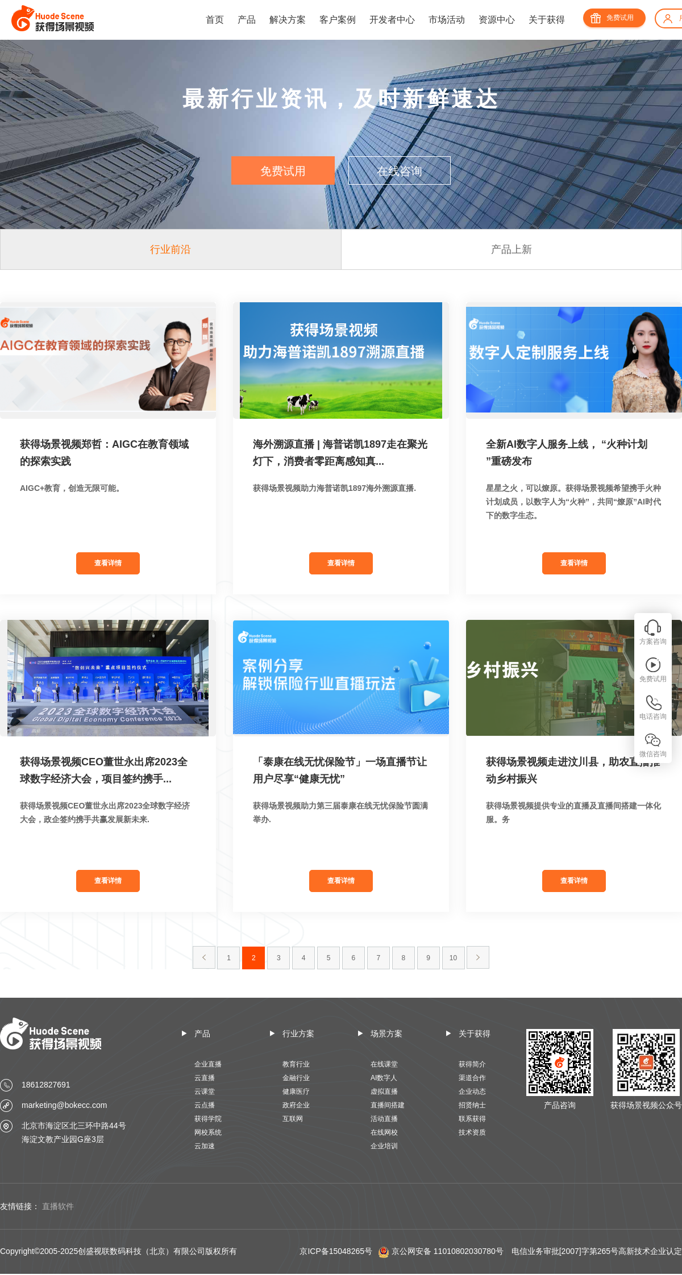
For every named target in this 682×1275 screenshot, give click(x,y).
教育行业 (296, 1064)
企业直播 (208, 1064)
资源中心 (497, 19)
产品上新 (511, 249)
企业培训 (384, 1146)
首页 (215, 19)
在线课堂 (384, 1064)
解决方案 (287, 19)
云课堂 (204, 1091)
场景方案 (386, 1033)
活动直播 (384, 1119)
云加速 (204, 1146)
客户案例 (337, 19)
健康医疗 (296, 1091)
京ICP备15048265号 (336, 1251)
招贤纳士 (472, 1105)
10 (453, 958)
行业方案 (298, 1033)
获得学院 (208, 1119)
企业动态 (472, 1091)
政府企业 (296, 1105)
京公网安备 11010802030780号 (448, 1251)
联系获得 (472, 1119)
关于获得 (547, 19)
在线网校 (384, 1132)
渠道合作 (472, 1078)
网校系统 (208, 1132)
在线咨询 (399, 171)
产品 (247, 19)
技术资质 (472, 1132)
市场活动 (447, 19)
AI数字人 (384, 1078)
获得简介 (472, 1064)
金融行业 (296, 1078)
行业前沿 (170, 249)
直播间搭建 (388, 1105)
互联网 (292, 1119)
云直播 (204, 1078)
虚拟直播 (384, 1091)
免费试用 (620, 18)
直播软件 (58, 1206)
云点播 (204, 1105)
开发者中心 (392, 19)
